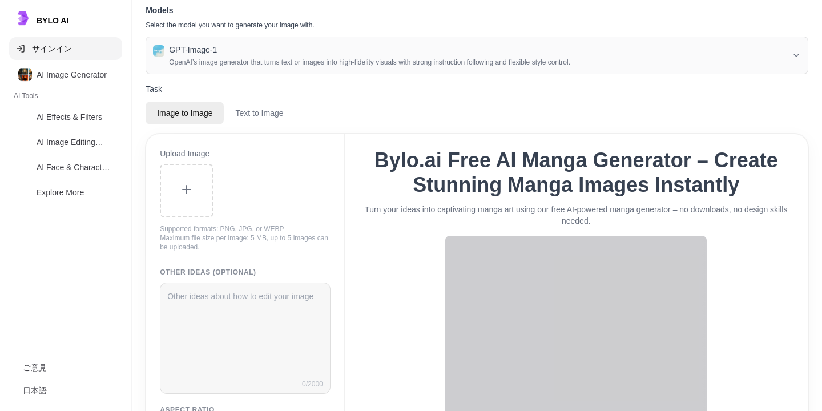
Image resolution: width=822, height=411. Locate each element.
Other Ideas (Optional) (208, 272)
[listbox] (65, 135)
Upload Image (184, 153)
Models (159, 10)
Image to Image (184, 113)
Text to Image (259, 113)
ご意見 (35, 367)
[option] (65, 74)
